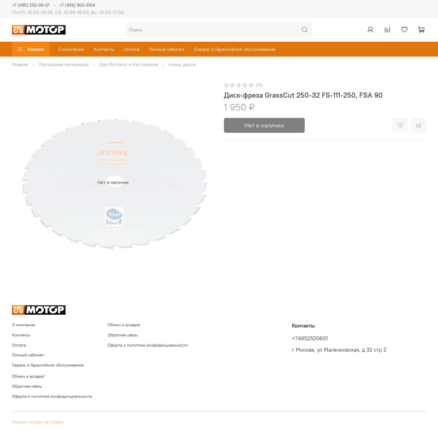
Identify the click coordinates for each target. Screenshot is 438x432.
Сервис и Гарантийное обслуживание (235, 49)
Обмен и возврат (124, 324)
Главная (20, 64)
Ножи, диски (182, 64)
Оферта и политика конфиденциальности (148, 345)
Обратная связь (122, 335)
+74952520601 (310, 338)
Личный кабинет (167, 49)
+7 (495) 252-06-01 (30, 5)
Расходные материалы (64, 64)
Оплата (131, 49)
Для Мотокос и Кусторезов (128, 64)
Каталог (31, 49)
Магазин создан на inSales (38, 422)
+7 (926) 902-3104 (77, 5)
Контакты (104, 49)
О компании (71, 49)
